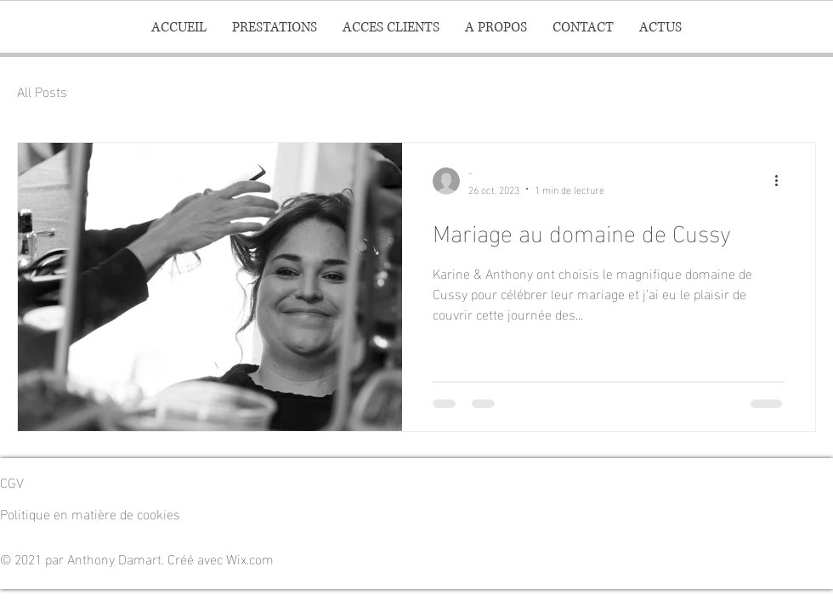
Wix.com (250, 558)
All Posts (42, 91)
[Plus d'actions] (782, 181)
